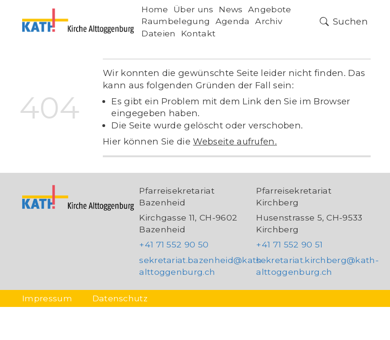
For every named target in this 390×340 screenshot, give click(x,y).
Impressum (47, 298)
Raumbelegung (175, 21)
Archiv (268, 21)
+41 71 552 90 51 (289, 244)
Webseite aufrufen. (235, 141)
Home (154, 9)
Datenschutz (120, 298)
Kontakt (198, 33)
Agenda (233, 21)
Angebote (269, 9)
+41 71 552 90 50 (173, 244)
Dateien (158, 33)
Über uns (194, 9)
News (230, 9)
